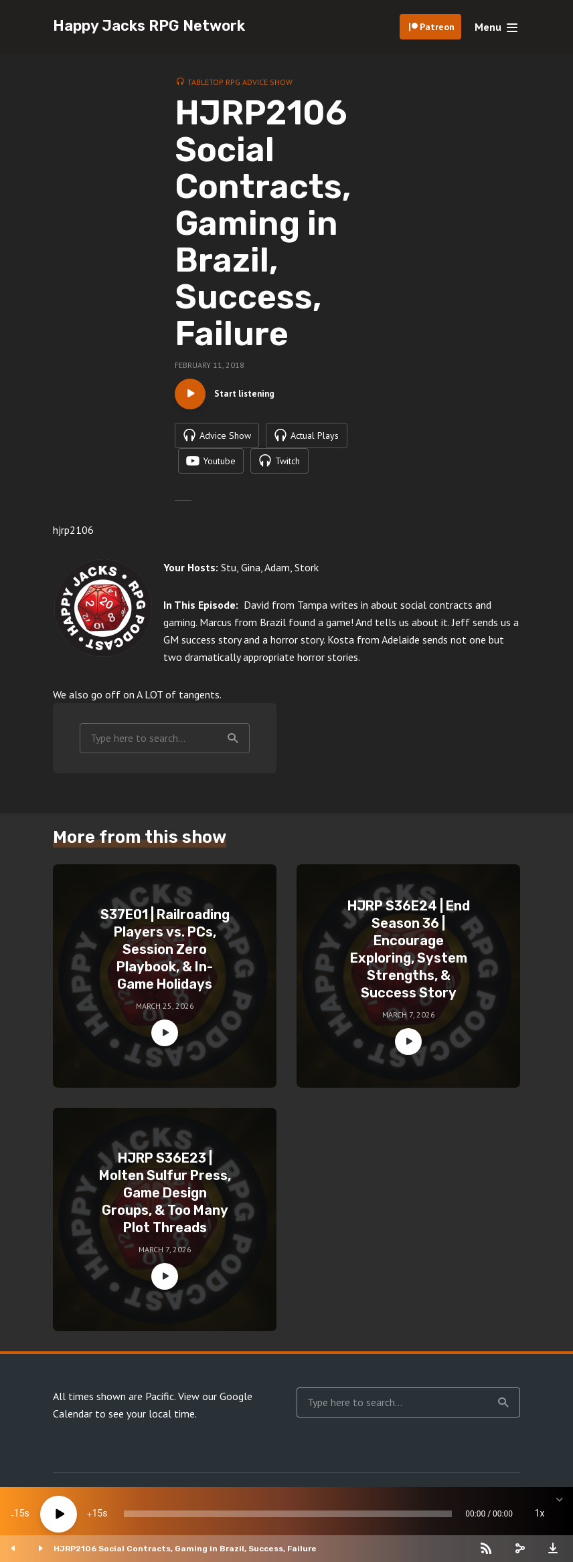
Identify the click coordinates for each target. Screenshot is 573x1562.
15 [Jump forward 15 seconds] (97, 1513)
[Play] (58, 1514)
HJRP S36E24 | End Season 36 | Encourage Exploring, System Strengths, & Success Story (408, 954)
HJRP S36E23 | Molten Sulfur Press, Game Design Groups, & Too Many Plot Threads (165, 1198)
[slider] (288, 1513)
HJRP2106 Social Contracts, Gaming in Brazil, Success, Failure (185, 1548)
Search (233, 744)
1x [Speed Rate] (540, 1513)
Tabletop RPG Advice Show (240, 82)
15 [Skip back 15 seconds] (19, 1513)
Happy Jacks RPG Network (149, 26)
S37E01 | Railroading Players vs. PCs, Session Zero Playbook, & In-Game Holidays (165, 954)
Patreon (437, 27)
